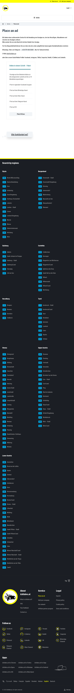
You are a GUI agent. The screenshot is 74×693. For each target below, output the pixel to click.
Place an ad (41, 596)
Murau (7, 224)
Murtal (7, 220)
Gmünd (7, 475)
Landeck (43, 326)
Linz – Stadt (44, 379)
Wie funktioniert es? (19, 134)
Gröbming (8, 190)
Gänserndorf (8, 479)
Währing (7, 443)
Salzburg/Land (9, 265)
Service (8, 24)
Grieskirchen (44, 371)
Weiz (6, 237)
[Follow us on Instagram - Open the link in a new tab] (28, 628)
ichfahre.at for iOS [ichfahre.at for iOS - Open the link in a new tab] (7, 672)
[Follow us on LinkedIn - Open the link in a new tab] (28, 640)
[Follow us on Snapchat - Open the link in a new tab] (64, 634)
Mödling (7, 513)
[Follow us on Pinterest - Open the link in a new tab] (10, 640)
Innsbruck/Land (45, 309)
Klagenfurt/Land (45, 265)
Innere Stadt (8, 388)
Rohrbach (43, 396)
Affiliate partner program (45, 609)
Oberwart (43, 207)
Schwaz (42, 339)
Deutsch (52, 681)
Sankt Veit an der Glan (47, 273)
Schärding (43, 400)
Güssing (43, 186)
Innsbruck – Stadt (45, 305)
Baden (7, 471)
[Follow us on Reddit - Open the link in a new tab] (46, 634)
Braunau (43, 354)
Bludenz (7, 309)
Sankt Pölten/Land (10, 534)
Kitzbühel (43, 318)
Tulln (6, 546)
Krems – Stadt (9, 504)
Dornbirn (7, 314)
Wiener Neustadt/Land (11, 551)
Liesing (7, 405)
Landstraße (8, 396)
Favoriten (8, 371)
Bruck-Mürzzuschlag (11, 178)
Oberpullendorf (45, 203)
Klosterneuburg (9, 492)
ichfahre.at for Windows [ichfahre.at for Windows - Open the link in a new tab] (25, 667)
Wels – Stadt (44, 422)
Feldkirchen (44, 252)
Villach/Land (44, 286)
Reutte (42, 335)
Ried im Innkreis (45, 392)
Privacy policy (60, 600)
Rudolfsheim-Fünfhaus (12, 434)
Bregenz (7, 305)
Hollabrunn (8, 483)
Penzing (7, 430)
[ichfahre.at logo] (5, 8)
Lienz (42, 331)
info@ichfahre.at (11, 54)
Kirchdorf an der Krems (47, 375)
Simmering (8, 438)
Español (27, 681)
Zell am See (8, 273)
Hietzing (7, 384)
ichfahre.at (9, 690)
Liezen (7, 211)
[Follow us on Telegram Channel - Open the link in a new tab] (10, 647)
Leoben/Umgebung (10, 216)
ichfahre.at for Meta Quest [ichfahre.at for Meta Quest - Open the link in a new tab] (25, 672)
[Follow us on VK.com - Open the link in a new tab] (46, 640)
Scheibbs (8, 538)
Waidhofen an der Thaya (12, 559)
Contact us (23, 612)
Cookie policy (60, 604)
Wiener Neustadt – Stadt (12, 555)
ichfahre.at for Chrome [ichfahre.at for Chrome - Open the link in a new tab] (9, 663)
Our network (41, 604)
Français (21, 681)
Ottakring (8, 426)
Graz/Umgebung (10, 195)
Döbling (7, 363)
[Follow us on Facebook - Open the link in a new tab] (10, 628)
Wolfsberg (43, 290)
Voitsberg (8, 233)
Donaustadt (8, 367)
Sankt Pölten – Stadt (11, 529)
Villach (42, 277)
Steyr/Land (43, 405)
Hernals (7, 379)
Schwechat (8, 542)
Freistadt (43, 363)
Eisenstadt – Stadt (46, 178)
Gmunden (43, 367)
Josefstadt (8, 392)
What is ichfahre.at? (26, 599)
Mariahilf (7, 413)
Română (34, 681)
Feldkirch (8, 318)
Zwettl (7, 567)
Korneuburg (8, 496)
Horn (6, 487)
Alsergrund (8, 354)
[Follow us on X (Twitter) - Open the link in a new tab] (28, 634)
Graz (6, 186)
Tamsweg (7, 269)
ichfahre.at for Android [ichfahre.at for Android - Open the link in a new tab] (41, 667)
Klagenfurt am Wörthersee (48, 260)
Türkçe (15, 681)
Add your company (43, 600)
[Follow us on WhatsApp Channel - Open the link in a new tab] (64, 640)
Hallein (7, 252)
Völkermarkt (44, 282)
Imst (42, 314)
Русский (9, 681)
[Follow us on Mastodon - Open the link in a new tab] (46, 647)
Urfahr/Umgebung (46, 413)
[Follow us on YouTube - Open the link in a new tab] (64, 628)
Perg (42, 388)
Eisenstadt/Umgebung (47, 182)
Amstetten (8, 462)
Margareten (8, 409)
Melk (6, 517)
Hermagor (43, 256)
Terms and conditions (62, 609)
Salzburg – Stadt (10, 260)
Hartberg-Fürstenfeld (11, 199)
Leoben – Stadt (9, 207)
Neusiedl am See (45, 199)
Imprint (58, 596)
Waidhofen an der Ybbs (12, 563)
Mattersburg (44, 195)
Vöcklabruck (44, 417)
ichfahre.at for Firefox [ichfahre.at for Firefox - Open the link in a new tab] (24, 663)
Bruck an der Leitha (10, 466)
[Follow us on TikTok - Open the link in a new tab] (10, 634)
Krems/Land (8, 500)
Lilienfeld (8, 508)
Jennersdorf (44, 190)
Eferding (43, 358)
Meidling (7, 417)
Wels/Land (43, 426)
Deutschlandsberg (10, 182)
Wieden (7, 447)
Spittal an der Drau (46, 269)
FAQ (21, 604)
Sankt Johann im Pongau (12, 256)
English (46, 681)
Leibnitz (7, 203)
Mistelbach (8, 521)
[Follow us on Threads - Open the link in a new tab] (46, 628)
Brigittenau (8, 358)
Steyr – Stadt (44, 409)
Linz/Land (43, 384)
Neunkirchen (9, 525)
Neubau (7, 422)
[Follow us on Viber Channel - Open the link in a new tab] (28, 647)
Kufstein (43, 322)
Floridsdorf (8, 375)
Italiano (40, 681)
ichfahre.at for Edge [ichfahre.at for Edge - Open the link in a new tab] (40, 663)
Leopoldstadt (9, 400)
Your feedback (24, 608)
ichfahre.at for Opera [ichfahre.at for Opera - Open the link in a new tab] (8, 667)
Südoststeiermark (10, 228)
